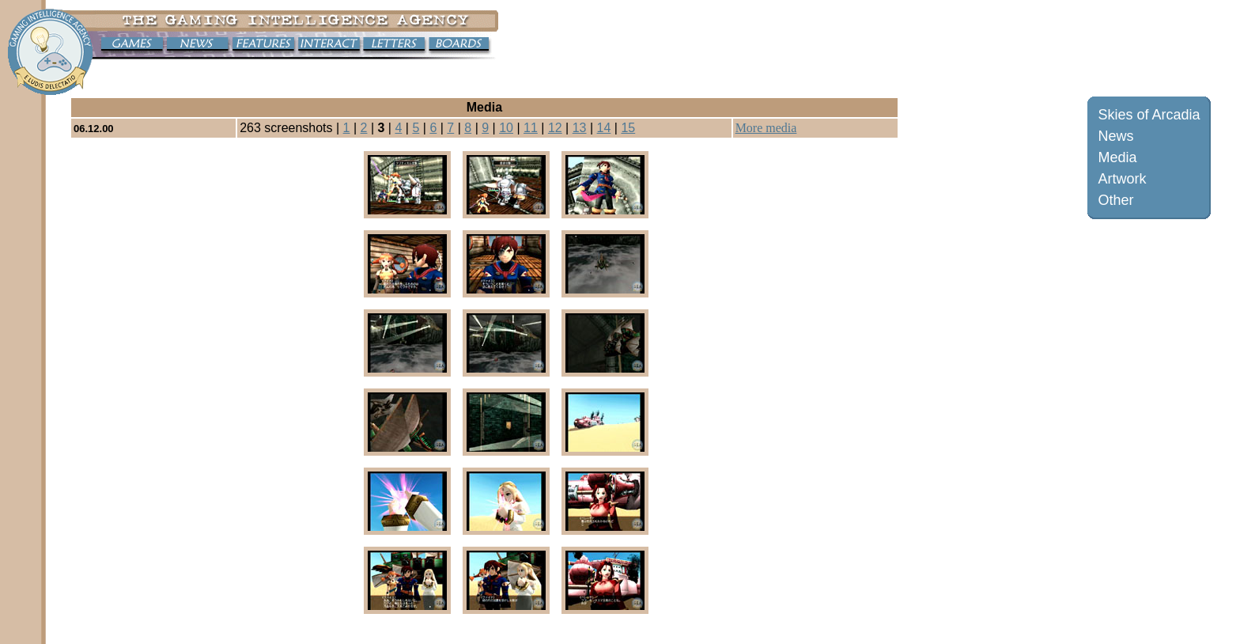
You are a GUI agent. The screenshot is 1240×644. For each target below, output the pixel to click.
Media (1117, 157)
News (1115, 136)
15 (628, 127)
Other (1115, 200)
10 (506, 127)
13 (580, 127)
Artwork (1122, 179)
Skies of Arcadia (1149, 115)
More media (766, 127)
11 (531, 127)
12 (555, 127)
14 (604, 127)
